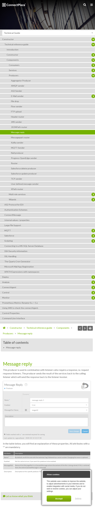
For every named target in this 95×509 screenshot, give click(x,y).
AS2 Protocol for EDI (14, 204)
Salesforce (9, 235)
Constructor (8, 39)
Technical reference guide (16, 44)
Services (13, 70)
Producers (13, 75)
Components (13, 60)
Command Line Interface (13, 318)
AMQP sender (17, 85)
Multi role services (17, 194)
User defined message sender (25, 184)
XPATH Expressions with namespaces (21, 272)
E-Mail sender (17, 96)
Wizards (12, 199)
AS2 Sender (16, 91)
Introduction (12, 49)
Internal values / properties (16, 220)
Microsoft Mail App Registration (19, 266)
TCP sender (16, 178)
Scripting (8, 241)
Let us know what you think (18, 496)
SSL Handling (10, 256)
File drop (15, 101)
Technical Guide (12, 32)
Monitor (6, 297)
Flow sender (16, 106)
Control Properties (11, 313)
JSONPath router (19, 127)
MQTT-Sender (18, 147)
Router (14, 163)
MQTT (7, 230)
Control (5, 292)
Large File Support (12, 225)
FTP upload (16, 111)
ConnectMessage (12, 215)
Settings (78, 498)
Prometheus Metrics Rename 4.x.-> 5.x (20, 303)
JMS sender (16, 122)
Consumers (14, 65)
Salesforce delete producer (23, 168)
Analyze (5, 282)
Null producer (17, 153)
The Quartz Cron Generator (17, 261)
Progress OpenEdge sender (24, 158)
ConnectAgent (9, 287)
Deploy (5, 277)
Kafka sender (17, 142)
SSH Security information (15, 251)
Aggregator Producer (21, 80)
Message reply (17, 132)
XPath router (17, 189)
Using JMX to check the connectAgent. (20, 308)
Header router (17, 116)
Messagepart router (20, 137)
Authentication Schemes (15, 210)
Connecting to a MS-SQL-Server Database (23, 246)
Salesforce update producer (24, 173)
